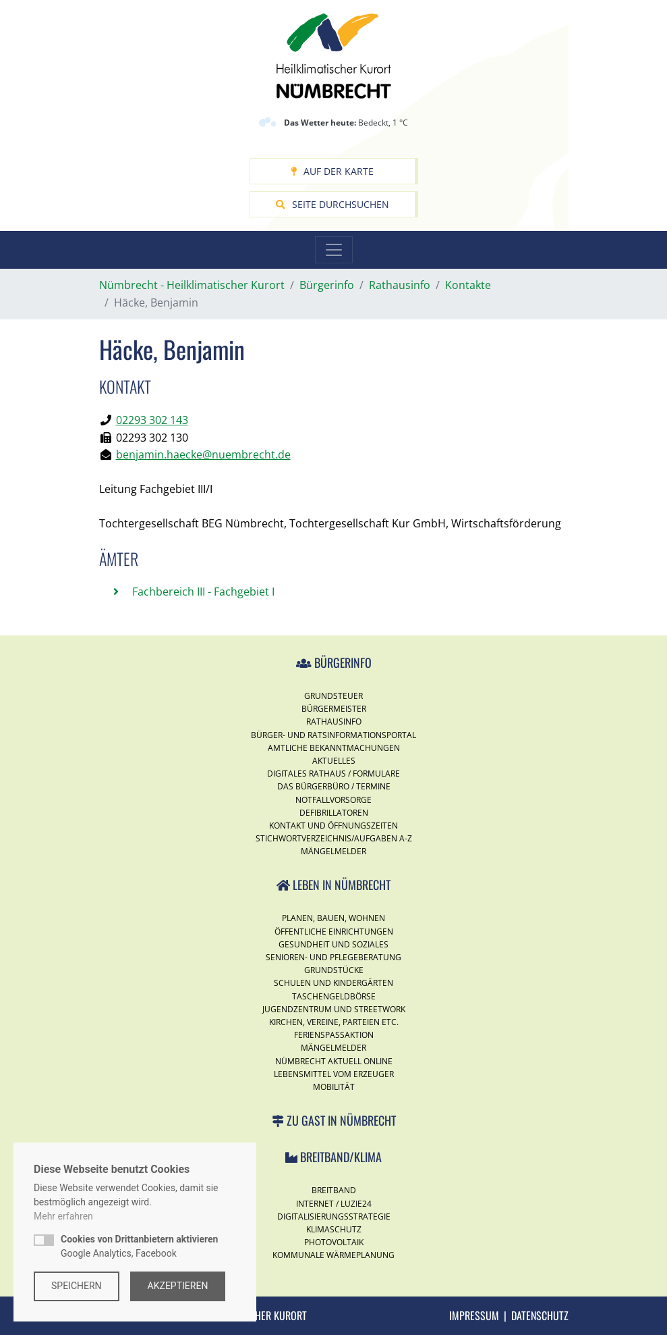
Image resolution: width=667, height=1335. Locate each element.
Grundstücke (334, 970)
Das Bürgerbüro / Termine (333, 786)
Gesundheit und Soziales (333, 944)
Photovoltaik (334, 1242)
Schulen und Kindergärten (333, 983)
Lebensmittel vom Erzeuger (334, 1074)
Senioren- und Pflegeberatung (333, 957)
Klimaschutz (333, 1229)
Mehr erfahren (63, 1216)
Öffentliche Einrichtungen (333, 931)
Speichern (76, 1285)
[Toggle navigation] (334, 249)
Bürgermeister (333, 708)
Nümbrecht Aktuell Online (334, 1061)
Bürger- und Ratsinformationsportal (333, 735)
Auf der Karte (332, 171)
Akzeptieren (178, 1285)
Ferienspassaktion (334, 1035)
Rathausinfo (333, 721)
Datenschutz (540, 1315)
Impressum (474, 1315)
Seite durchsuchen (332, 204)
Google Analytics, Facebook (139, 1246)
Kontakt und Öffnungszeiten (333, 825)
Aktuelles (333, 760)
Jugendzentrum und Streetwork (333, 1009)
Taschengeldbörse (334, 996)
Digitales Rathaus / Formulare (333, 773)
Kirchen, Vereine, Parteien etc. (334, 1022)
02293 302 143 (152, 420)
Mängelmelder (333, 851)
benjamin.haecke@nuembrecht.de (203, 454)
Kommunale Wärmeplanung (333, 1255)
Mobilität (334, 1087)
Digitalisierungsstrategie (333, 1216)
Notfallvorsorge (333, 800)
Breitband (334, 1190)
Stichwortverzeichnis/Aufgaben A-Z (334, 838)
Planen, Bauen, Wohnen (333, 918)
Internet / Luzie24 (334, 1203)
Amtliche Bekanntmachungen (334, 748)
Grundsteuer (333, 696)
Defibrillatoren (333, 812)
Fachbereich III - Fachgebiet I (201, 591)
